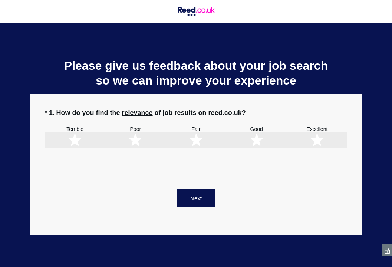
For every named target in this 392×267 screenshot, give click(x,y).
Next (196, 198)
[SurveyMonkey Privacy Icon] (387, 250)
